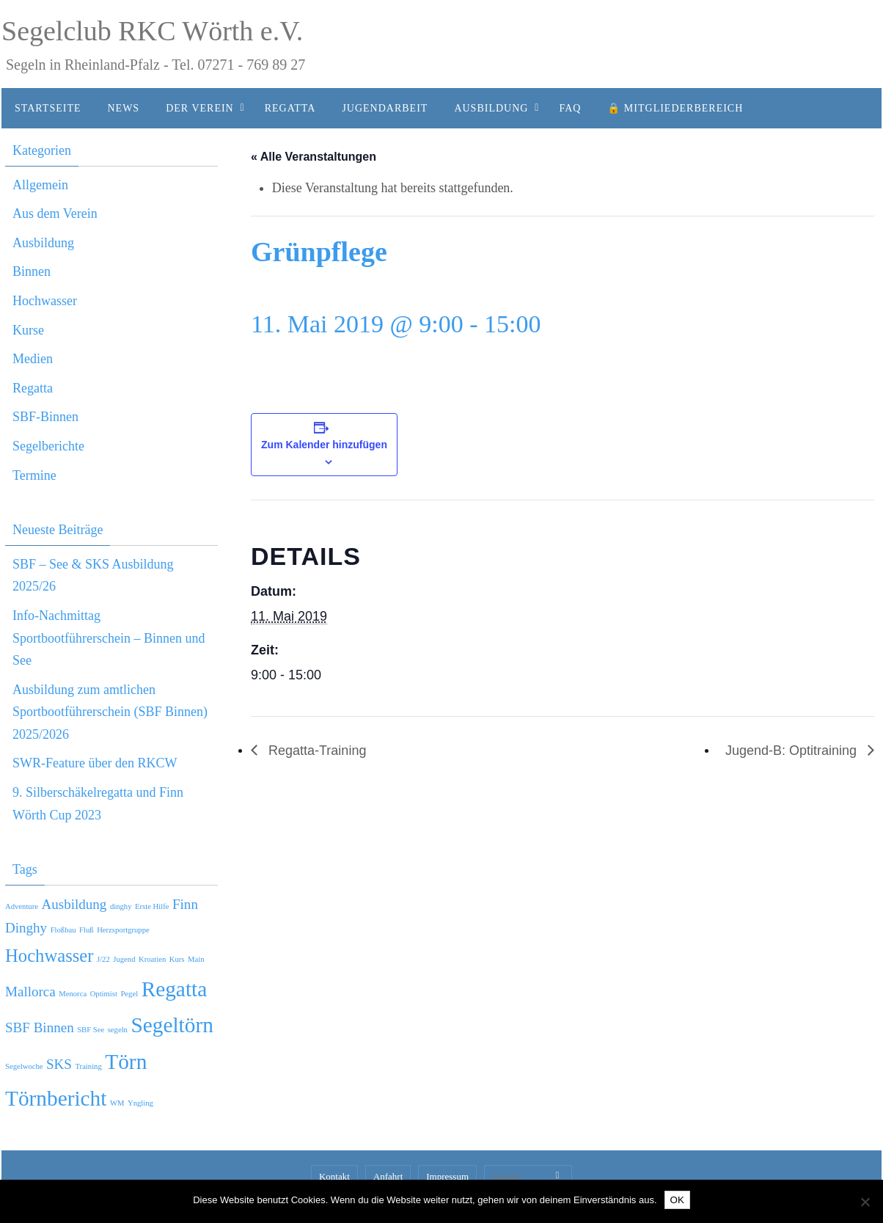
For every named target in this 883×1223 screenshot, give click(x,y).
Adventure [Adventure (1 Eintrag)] (21, 906)
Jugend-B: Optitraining (792, 750)
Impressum (447, 1176)
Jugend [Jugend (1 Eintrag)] (124, 959)
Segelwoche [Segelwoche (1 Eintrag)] (24, 1066)
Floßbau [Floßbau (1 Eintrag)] (63, 930)
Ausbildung (43, 243)
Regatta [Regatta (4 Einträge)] (175, 989)
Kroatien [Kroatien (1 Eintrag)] (152, 959)
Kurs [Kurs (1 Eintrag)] (177, 959)
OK (677, 1199)
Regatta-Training (315, 750)
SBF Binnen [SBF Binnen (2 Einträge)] (39, 1027)
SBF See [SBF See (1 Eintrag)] (90, 1030)
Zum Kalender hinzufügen (324, 444)
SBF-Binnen (45, 416)
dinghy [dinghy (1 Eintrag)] (121, 906)
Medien (32, 358)
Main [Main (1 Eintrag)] (196, 959)
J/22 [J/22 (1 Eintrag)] (103, 959)
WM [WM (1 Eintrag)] (117, 1103)
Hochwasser (44, 300)
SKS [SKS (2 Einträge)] (59, 1064)
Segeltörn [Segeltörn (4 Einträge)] (172, 1025)
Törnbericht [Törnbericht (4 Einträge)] (55, 1098)
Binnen (31, 271)
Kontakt (334, 1176)
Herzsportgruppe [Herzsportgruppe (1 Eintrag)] (123, 930)
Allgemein (40, 185)
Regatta (32, 388)
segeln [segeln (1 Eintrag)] (118, 1030)
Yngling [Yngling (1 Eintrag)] (140, 1103)
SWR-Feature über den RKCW (94, 763)
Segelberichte (48, 446)
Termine (34, 475)
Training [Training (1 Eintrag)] (88, 1066)
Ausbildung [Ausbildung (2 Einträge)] (73, 904)
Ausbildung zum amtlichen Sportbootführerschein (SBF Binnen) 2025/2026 (110, 712)
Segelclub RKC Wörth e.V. (152, 30)
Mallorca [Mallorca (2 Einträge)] (30, 991)
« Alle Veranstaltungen (313, 156)
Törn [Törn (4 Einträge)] (126, 1061)
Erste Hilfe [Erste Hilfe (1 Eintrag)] (152, 906)
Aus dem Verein (55, 213)
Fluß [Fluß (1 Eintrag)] (86, 930)
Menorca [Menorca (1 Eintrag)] (73, 994)
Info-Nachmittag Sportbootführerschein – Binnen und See (108, 638)
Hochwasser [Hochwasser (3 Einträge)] (49, 955)
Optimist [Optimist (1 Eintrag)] (103, 994)
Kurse (28, 330)
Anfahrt (388, 1176)
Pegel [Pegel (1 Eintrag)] (129, 994)
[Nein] (864, 1201)
